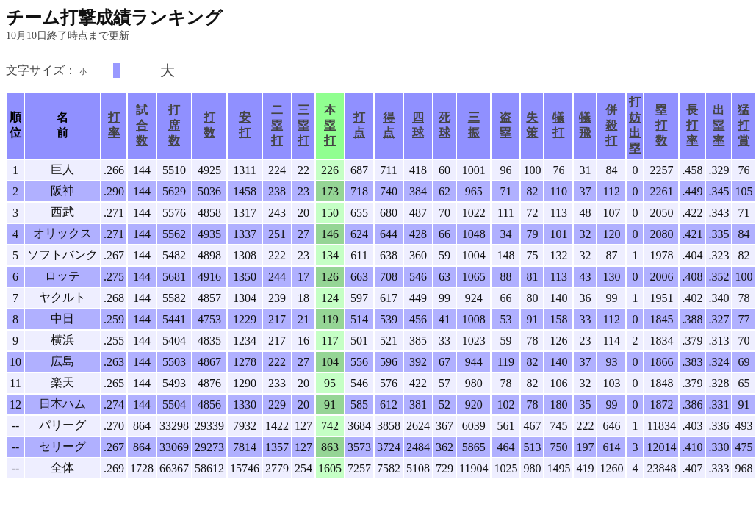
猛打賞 (743, 125)
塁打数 (661, 125)
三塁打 (303, 125)
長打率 (692, 125)
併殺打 (611, 125)
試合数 (142, 125)
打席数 (174, 125)
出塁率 (718, 125)
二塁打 (277, 125)
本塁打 (330, 125)
